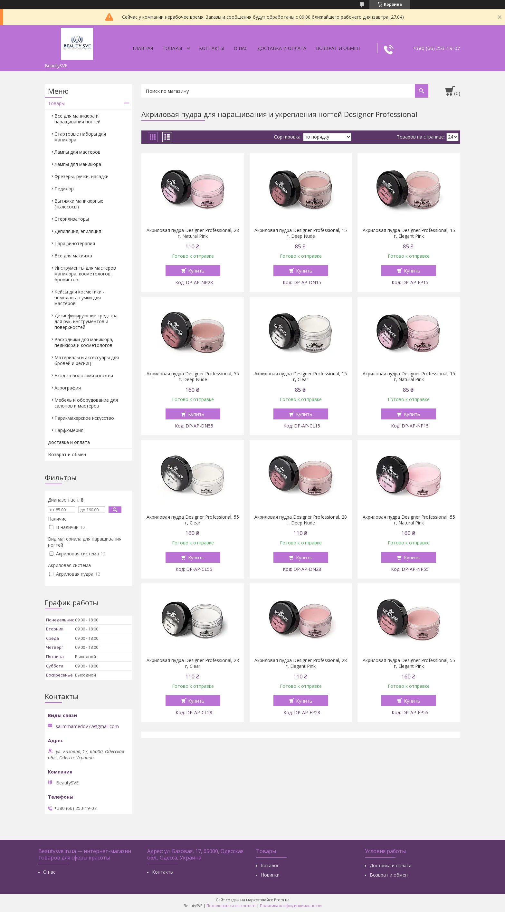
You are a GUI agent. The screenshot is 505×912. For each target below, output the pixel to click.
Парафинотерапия (74, 243)
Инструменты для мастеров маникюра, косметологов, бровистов (85, 274)
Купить (196, 270)
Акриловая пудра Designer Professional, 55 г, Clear (193, 520)
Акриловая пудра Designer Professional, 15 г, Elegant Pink (409, 233)
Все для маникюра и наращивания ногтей (77, 119)
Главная (143, 48)
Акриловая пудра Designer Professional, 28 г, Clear (193, 663)
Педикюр (64, 189)
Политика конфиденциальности (291, 905)
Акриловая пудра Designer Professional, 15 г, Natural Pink (409, 376)
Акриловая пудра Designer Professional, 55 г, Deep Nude (193, 376)
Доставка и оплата (281, 48)
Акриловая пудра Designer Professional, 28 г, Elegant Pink (300, 663)
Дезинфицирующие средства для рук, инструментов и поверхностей (86, 321)
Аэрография (67, 388)
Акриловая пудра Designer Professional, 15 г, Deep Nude (300, 233)
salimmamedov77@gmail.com (87, 726)
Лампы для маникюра (77, 164)
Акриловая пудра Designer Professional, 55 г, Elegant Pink (409, 663)
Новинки (270, 875)
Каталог (270, 865)
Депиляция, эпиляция (77, 231)
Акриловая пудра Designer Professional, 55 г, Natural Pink (409, 520)
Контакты (211, 48)
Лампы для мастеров (77, 152)
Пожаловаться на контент (231, 905)
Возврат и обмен (338, 48)
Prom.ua (282, 900)
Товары (172, 48)
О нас (241, 48)
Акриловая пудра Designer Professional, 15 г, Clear (300, 376)
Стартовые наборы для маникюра (80, 137)
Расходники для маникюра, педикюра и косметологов (83, 342)
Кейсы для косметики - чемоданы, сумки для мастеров (79, 297)
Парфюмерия (68, 430)
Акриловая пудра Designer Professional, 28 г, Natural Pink (193, 233)
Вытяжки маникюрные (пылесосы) (78, 204)
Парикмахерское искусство (84, 418)
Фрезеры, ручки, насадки (81, 176)
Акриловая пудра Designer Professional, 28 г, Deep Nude (300, 520)
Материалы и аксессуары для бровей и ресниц (86, 360)
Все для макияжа (73, 256)
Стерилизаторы (71, 219)
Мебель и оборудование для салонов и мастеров (86, 403)
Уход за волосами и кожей (83, 375)
